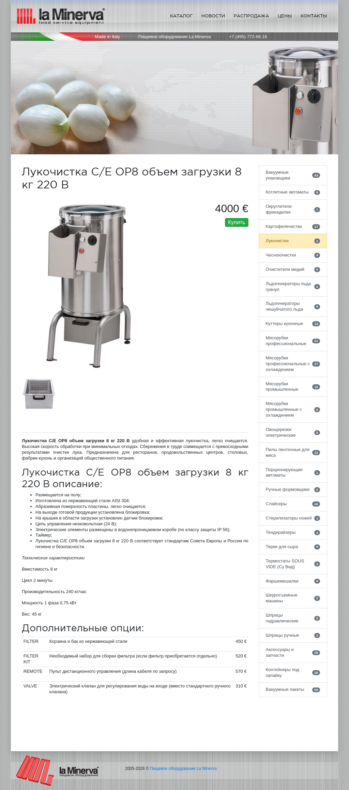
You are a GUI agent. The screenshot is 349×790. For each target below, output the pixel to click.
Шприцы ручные (293, 635)
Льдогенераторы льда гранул (293, 286)
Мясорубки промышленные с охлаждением (293, 409)
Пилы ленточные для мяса (293, 452)
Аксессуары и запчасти (293, 652)
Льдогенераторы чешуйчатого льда (293, 306)
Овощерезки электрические (293, 432)
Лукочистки (293, 241)
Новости (213, 15)
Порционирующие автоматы (293, 472)
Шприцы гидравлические (293, 618)
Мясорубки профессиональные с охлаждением (293, 363)
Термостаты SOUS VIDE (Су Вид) (293, 563)
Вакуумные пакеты (293, 689)
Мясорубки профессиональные (293, 340)
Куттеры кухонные (293, 323)
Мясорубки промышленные (293, 386)
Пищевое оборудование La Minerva (183, 768)
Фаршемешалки (293, 581)
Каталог (181, 15)
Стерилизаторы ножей (293, 518)
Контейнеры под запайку (293, 672)
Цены (285, 15)
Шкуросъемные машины (293, 597)
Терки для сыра (293, 546)
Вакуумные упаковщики (293, 175)
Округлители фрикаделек (293, 209)
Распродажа (251, 15)
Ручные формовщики (293, 489)
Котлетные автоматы (293, 192)
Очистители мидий (293, 269)
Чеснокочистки (293, 255)
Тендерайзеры (293, 532)
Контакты (314, 15)
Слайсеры (293, 504)
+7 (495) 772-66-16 (248, 36)
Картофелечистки (293, 226)
